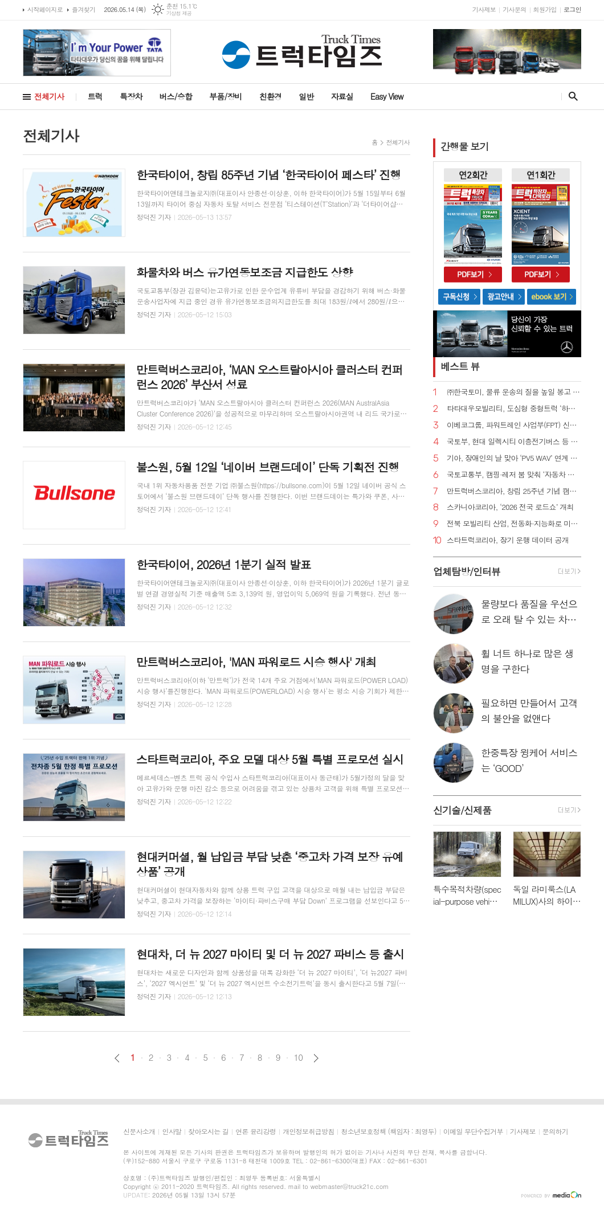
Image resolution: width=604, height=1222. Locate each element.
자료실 (342, 96)
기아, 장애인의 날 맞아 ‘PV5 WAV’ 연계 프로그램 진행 (514, 458)
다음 (316, 1058)
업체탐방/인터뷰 (466, 571)
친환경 (270, 96)
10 (298, 1057)
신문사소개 (139, 1131)
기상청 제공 (179, 13)
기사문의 (514, 9)
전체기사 (49, 96)
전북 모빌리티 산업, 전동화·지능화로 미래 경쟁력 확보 (514, 524)
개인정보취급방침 (308, 1131)
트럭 (95, 96)
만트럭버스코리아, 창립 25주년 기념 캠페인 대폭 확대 (514, 491)
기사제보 (484, 9)
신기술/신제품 (462, 810)
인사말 (171, 1131)
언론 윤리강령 (255, 1131)
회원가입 (545, 9)
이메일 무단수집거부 (473, 1131)
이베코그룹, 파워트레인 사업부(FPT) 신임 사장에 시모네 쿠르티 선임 (514, 425)
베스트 (460, 366)
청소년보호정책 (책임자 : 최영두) (388, 1131)
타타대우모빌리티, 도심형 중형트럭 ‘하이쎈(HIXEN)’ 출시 (514, 409)
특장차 (131, 96)
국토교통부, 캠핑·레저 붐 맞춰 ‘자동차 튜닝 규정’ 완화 (514, 475)
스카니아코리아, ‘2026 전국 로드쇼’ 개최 (510, 507)
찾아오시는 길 (208, 1131)
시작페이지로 (45, 9)
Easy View (386, 96)
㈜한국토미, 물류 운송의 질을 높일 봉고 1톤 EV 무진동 (514, 392)
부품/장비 (225, 96)
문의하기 (555, 1131)
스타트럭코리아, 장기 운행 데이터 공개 (508, 540)
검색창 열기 (570, 96)
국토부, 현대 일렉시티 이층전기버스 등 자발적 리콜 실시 (514, 442)
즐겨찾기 (83, 9)
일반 (306, 96)
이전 (117, 1058)
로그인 (572, 9)
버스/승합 (175, 96)
